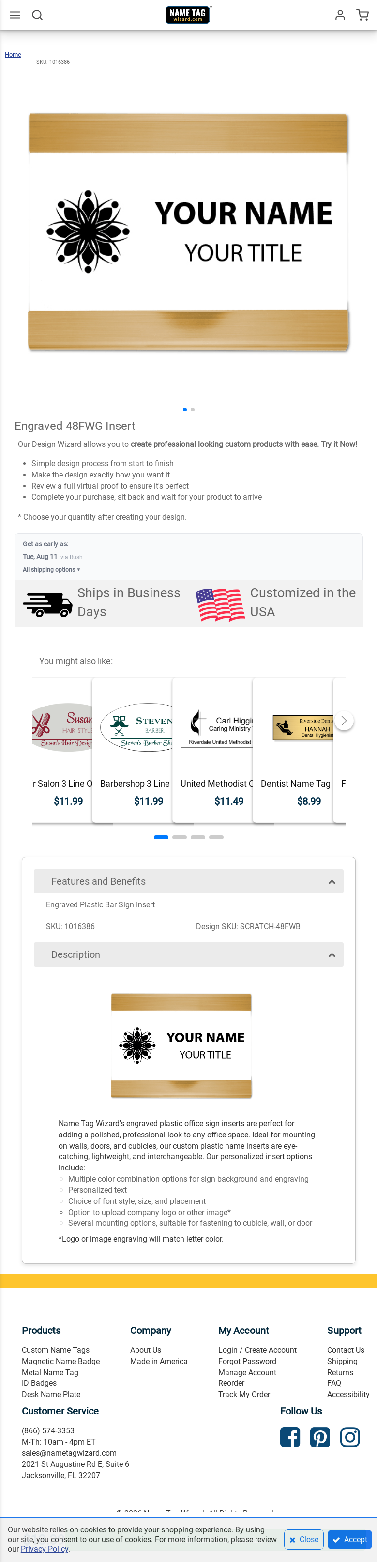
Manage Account (247, 1372)
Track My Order (244, 1394)
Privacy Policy (44, 1549)
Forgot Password (247, 1361)
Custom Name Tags (56, 1350)
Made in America (159, 1361)
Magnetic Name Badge (61, 1361)
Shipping (342, 1361)
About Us (145, 1350)
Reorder (231, 1383)
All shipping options (52, 570)
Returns (340, 1372)
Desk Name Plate (51, 1394)
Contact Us (345, 1350)
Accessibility (348, 1394)
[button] (185, 409)
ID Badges (39, 1383)
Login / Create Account (257, 1350)
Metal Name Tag (50, 1372)
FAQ (334, 1383)
